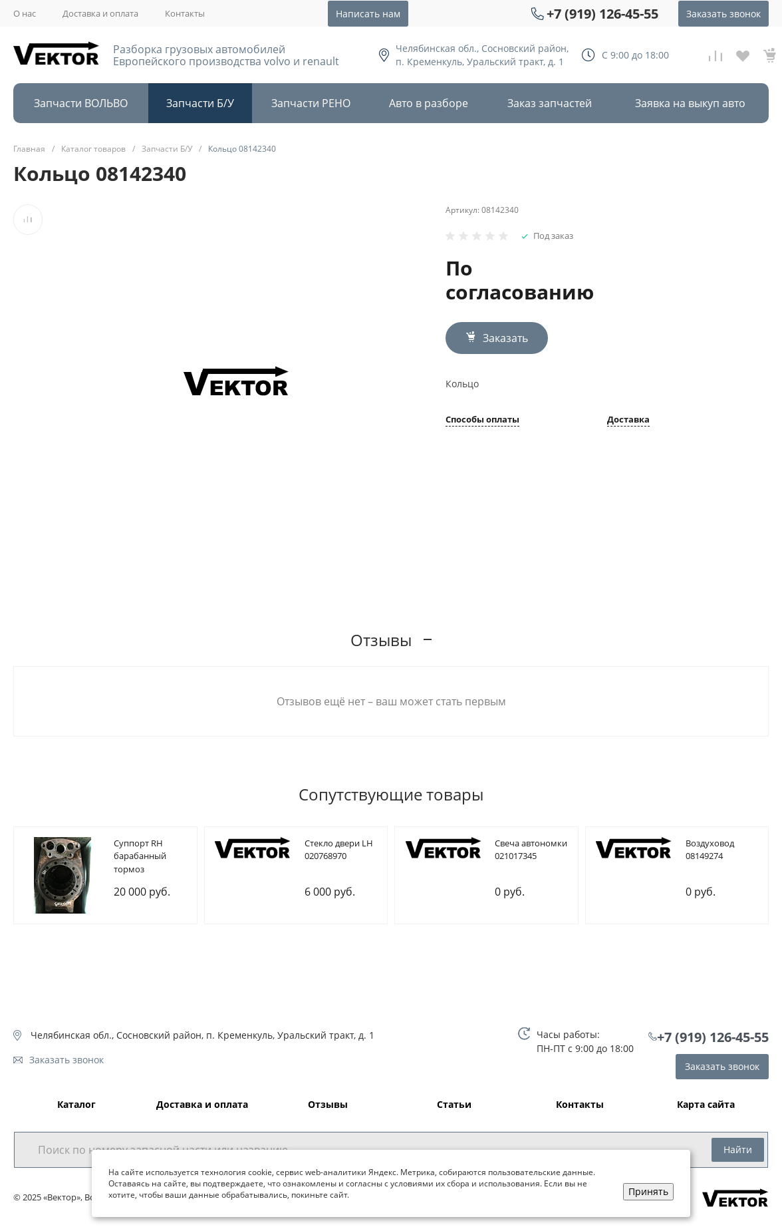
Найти (737, 1149)
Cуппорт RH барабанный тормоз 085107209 (140, 862)
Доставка (628, 420)
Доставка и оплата (100, 13)
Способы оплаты (482, 420)
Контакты (185, 13)
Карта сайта (706, 1105)
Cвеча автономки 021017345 (531, 849)
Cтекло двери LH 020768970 (339, 849)
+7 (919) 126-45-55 (602, 14)
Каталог (76, 1105)
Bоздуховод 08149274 (710, 849)
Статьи (454, 1105)
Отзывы (328, 1105)
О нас (24, 13)
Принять (648, 1191)
